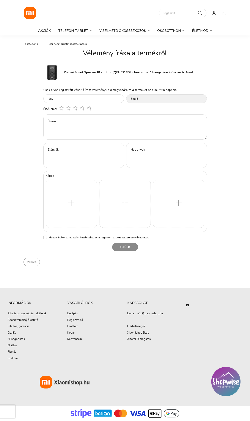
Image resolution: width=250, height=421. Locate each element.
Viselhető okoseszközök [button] (123, 30)
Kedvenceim (75, 339)
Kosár (71, 333)
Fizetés (12, 352)
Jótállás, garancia (18, 326)
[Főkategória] (31, 44)
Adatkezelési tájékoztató (23, 320)
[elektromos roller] (182, 13)
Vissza (31, 262)
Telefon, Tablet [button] (73, 30)
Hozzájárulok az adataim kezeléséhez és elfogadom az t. (99, 237)
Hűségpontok (16, 339)
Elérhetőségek (136, 326)
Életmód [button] (200, 30)
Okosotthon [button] (169, 30)
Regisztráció (75, 320)
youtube (188, 305)
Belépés (72, 313)
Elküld (125, 247)
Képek (50, 176)
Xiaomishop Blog (138, 333)
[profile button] (214, 13)
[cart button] (224, 13)
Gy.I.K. (12, 333)
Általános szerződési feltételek (27, 313)
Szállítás (13, 358)
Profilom (72, 326)
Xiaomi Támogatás (139, 339)
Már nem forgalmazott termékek (68, 44)
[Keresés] (200, 13)
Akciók (44, 30)
